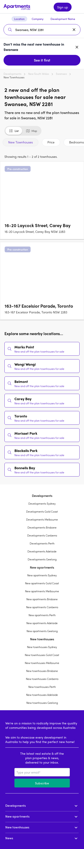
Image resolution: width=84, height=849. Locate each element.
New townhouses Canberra (42, 679)
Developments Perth (42, 543)
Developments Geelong (42, 559)
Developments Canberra (42, 535)
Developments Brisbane (42, 527)
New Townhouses (20, 142)
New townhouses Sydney (42, 647)
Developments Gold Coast (42, 511)
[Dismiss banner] (76, 47)
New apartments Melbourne (42, 591)
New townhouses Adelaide (42, 695)
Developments (12, 73)
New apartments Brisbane (42, 599)
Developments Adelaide (42, 551)
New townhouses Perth (42, 687)
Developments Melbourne (42, 519)
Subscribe (42, 783)
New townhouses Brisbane (42, 671)
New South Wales (38, 73)
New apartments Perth (42, 615)
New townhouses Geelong (42, 703)
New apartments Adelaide (42, 623)
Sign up (62, 7)
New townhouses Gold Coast (42, 655)
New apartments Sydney (42, 575)
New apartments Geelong (42, 631)
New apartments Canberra (42, 607)
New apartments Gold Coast (42, 583)
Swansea (61, 73)
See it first (42, 60)
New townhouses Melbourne (42, 663)
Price (51, 142)
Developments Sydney (42, 504)
